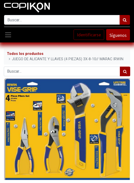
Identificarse (89, 35)
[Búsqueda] (125, 20)
